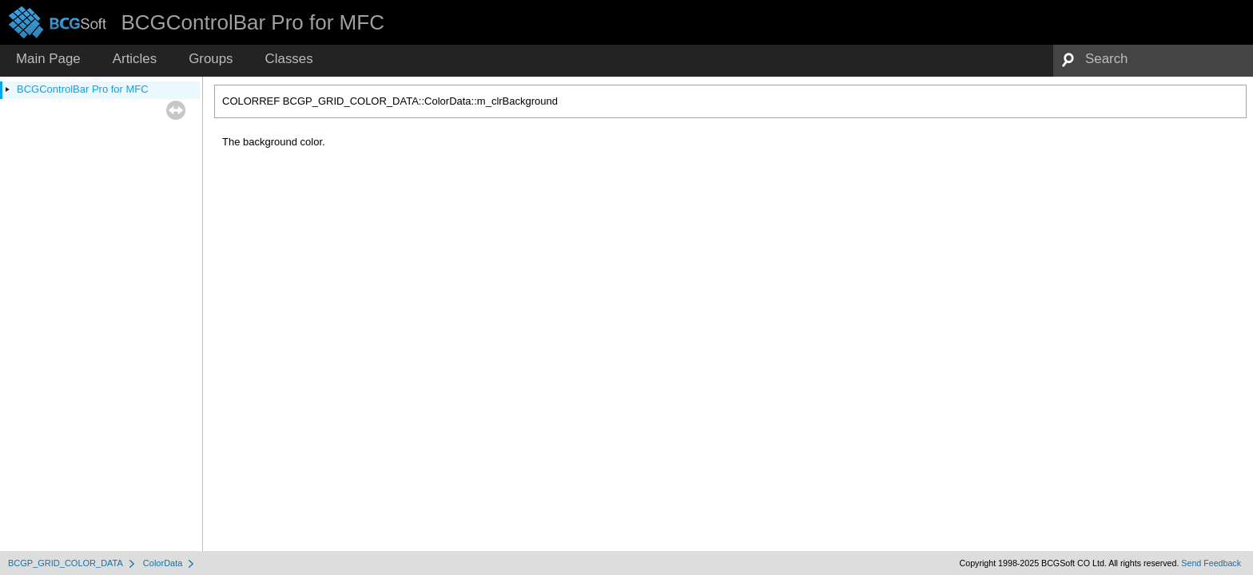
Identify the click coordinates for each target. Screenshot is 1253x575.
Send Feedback (1211, 563)
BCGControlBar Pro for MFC (83, 89)
